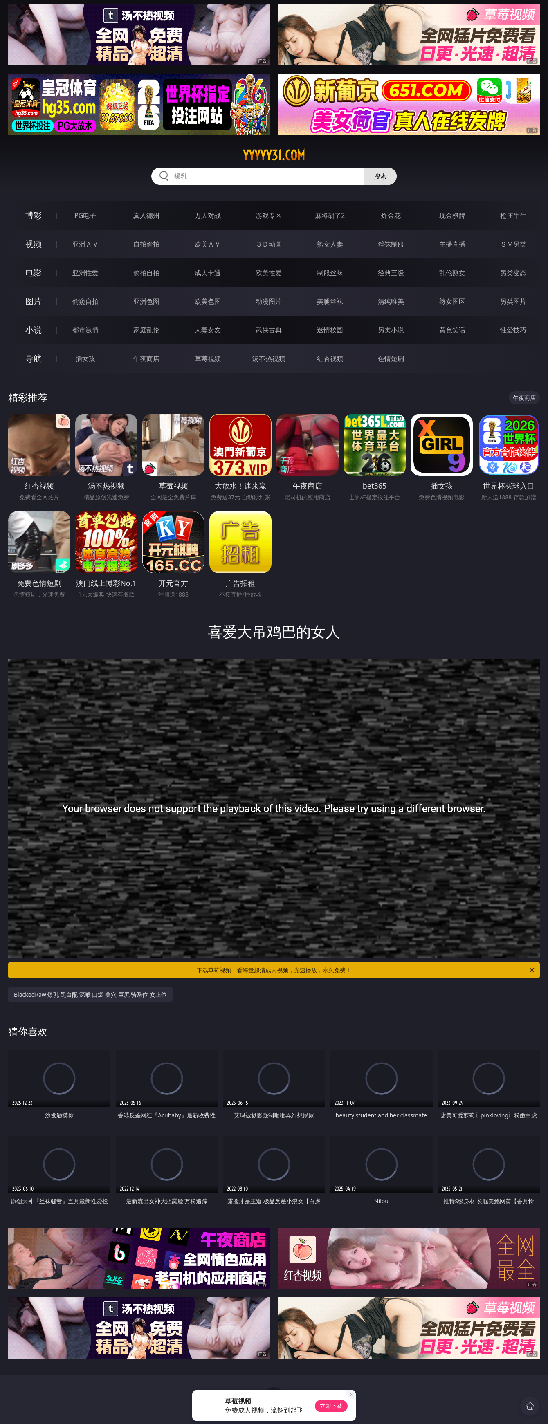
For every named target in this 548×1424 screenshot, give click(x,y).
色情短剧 (391, 358)
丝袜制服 (391, 244)
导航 (33, 358)
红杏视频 (330, 358)
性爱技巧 (513, 329)
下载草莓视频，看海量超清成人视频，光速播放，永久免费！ (366, 970)
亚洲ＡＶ (85, 244)
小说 (33, 329)
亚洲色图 (146, 301)
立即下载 (331, 1406)
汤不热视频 (268, 358)
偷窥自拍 (85, 301)
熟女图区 (452, 301)
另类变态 (513, 272)
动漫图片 (269, 301)
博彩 (33, 215)
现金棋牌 (452, 215)
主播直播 (452, 244)
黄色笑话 (452, 329)
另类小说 (391, 329)
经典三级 (391, 272)
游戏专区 (269, 215)
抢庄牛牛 (513, 215)
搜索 (380, 176)
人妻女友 (208, 329)
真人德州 (146, 215)
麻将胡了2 (330, 215)
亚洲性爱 (85, 272)
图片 (33, 301)
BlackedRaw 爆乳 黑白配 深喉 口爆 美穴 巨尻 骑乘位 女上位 (90, 994)
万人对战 (208, 215)
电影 (33, 272)
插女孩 (85, 358)
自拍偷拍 (146, 244)
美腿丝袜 (330, 301)
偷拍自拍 (146, 272)
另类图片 (513, 301)
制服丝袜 (330, 272)
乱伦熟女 (452, 272)
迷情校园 (330, 329)
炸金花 (391, 215)
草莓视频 (208, 358)
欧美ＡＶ (208, 244)
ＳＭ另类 (513, 244)
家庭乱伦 (146, 329)
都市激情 (85, 329)
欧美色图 (208, 301)
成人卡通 (208, 272)
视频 (33, 243)
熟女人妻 (330, 244)
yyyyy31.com (274, 155)
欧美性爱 (269, 272)
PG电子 (85, 215)
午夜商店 (146, 358)
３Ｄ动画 (269, 244)
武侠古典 (269, 329)
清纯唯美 (391, 301)
